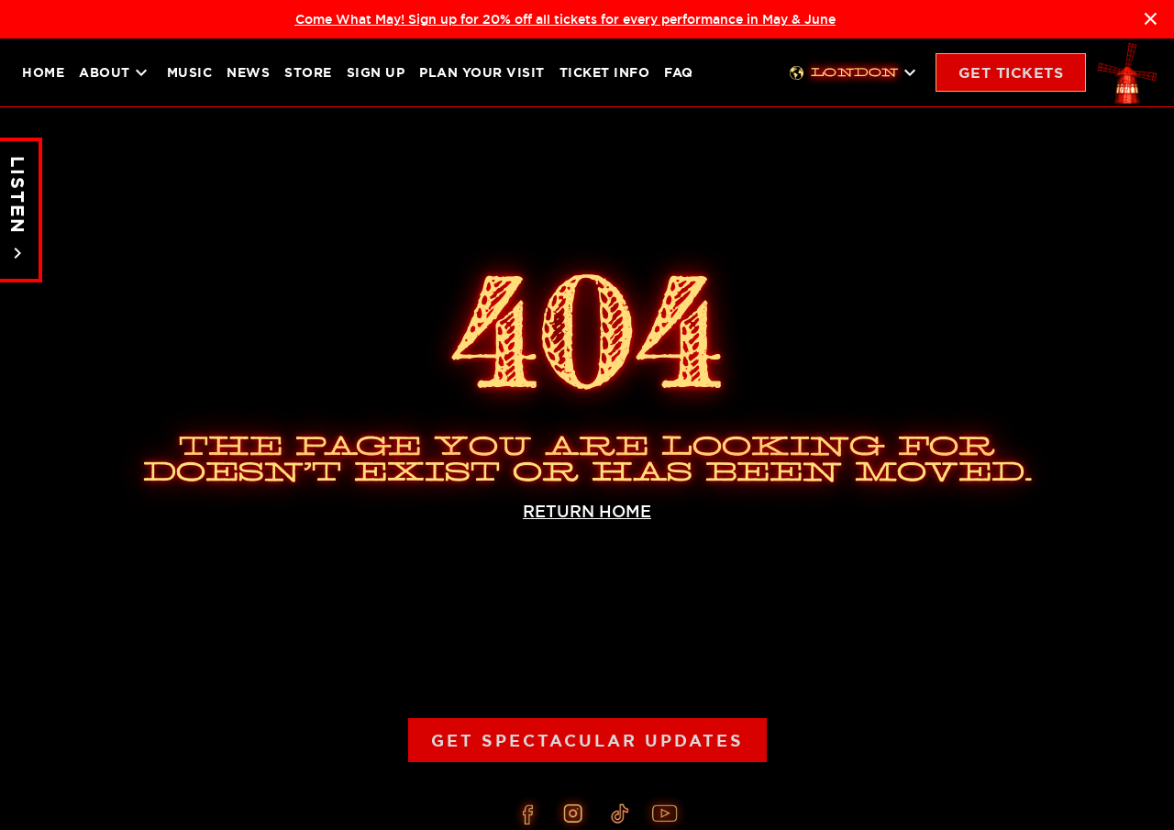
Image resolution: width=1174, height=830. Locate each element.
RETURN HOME (587, 511)
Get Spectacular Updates (587, 740)
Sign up (376, 72)
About (115, 72)
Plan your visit (482, 72)
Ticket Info (604, 72)
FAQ (678, 72)
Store (308, 72)
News (248, 72)
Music (190, 72)
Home (43, 72)
